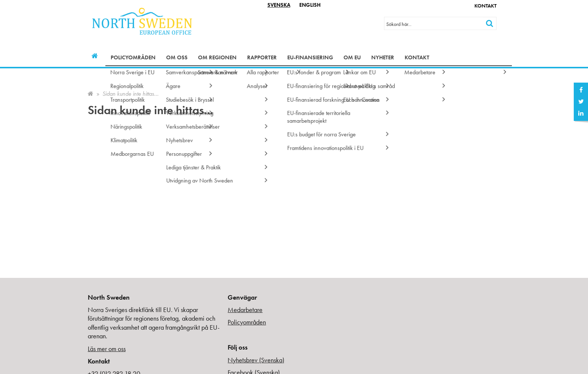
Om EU (352, 57)
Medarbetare (245, 309)
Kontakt (485, 5)
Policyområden (133, 57)
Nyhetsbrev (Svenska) (256, 360)
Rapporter (262, 57)
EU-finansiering (310, 57)
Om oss (177, 57)
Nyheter (382, 57)
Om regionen (217, 57)
